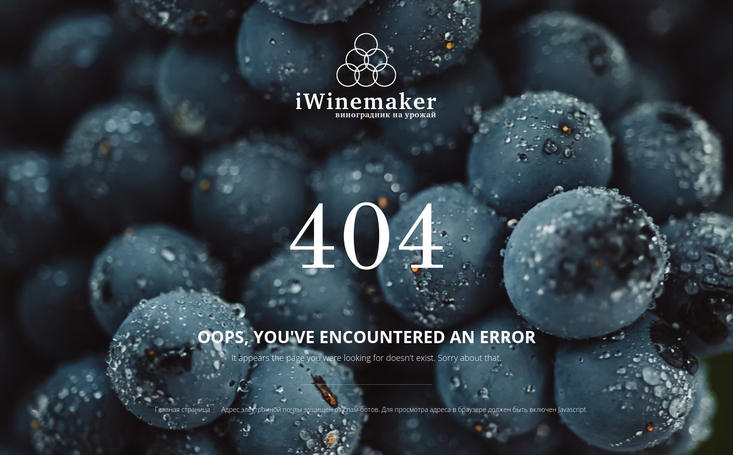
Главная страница (182, 409)
